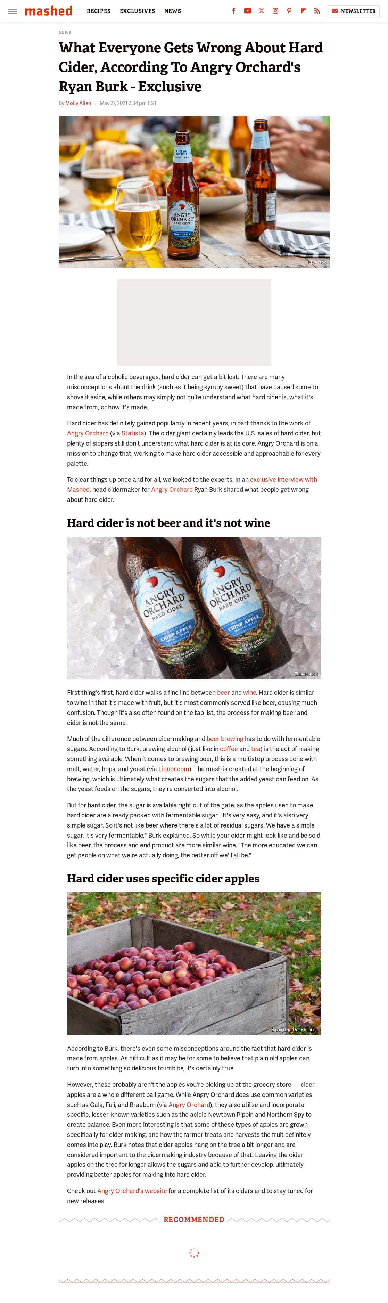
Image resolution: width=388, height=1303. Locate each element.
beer (223, 693)
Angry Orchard (88, 433)
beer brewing (225, 739)
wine (249, 693)
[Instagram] (275, 12)
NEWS (172, 11)
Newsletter (353, 11)
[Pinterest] (289, 12)
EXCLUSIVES (137, 11)
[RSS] (317, 12)
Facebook (317, 262)
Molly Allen (78, 103)
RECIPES (99, 11)
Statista (133, 433)
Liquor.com (173, 769)
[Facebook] (234, 12)
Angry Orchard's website (132, 1191)
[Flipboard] (303, 12)
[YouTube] (247, 12)
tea (256, 749)
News (65, 32)
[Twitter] (261, 12)
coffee (229, 749)
